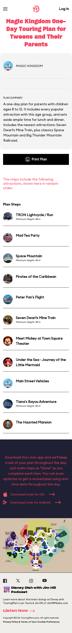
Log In (64, 9)
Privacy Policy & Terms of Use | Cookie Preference (31, 621)
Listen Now (20, 611)
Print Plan (36, 159)
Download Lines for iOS (29, 494)
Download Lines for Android (32, 502)
